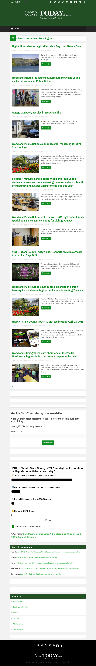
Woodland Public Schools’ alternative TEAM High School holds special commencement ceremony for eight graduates (48, 218)
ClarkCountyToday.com (25, 50)
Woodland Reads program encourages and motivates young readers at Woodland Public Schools (46, 79)
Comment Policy (18, 630)
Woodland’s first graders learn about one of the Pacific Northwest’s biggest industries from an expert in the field (44, 354)
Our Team (16, 618)
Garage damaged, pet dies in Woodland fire (36, 112)
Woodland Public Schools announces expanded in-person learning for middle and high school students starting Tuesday (47, 288)
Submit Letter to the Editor (20, 607)
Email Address (16, 431)
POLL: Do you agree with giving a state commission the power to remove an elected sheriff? (44, 563)
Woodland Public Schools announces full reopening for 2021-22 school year (47, 145)
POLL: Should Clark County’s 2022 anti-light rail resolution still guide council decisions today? (50, 552)
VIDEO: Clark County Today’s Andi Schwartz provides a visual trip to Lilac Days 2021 (47, 253)
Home (20, 38)
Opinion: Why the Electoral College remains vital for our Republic (36, 557)
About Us (15, 613)
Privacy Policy (66, 662)
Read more (46, 64)
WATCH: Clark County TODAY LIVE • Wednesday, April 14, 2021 (47, 321)
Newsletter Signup (18, 601)
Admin (57, 662)
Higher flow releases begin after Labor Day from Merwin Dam (46, 46)
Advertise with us (18, 624)
